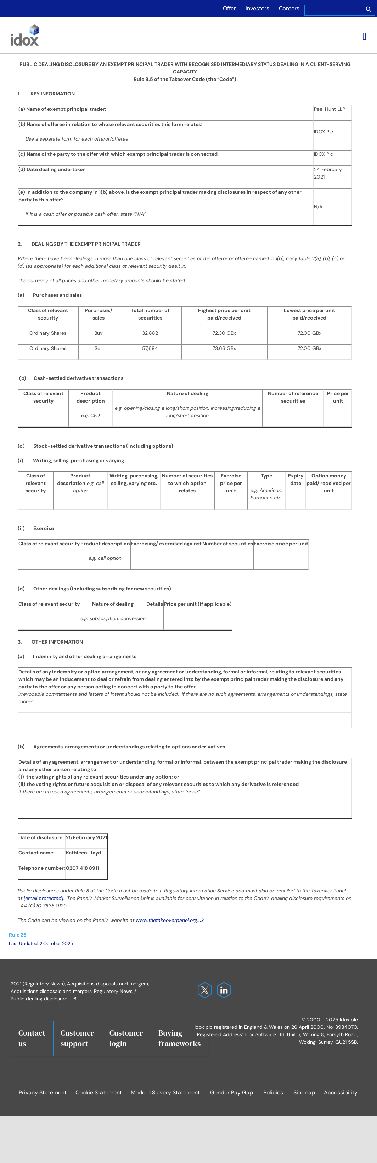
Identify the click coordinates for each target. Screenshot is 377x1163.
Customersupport (77, 1038)
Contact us (31, 1038)
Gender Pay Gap (231, 1092)
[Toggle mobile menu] (364, 37)
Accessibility (341, 1092)
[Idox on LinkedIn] (222, 985)
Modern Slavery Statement (165, 1092)
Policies (273, 1092)
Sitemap (304, 1092)
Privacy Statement (43, 1092)
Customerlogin (126, 1038)
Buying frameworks (179, 1038)
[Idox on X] (203, 985)
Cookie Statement (98, 1092)
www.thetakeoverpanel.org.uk (170, 920)
